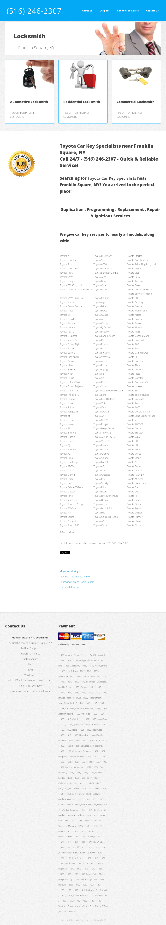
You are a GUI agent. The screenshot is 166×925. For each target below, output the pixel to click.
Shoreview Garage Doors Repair (77, 581)
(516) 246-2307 (34, 11)
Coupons (105, 10)
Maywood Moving (69, 571)
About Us (87, 10)
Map (26, 675)
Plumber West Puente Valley (75, 576)
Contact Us (152, 10)
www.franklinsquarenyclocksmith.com (30, 691)
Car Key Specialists (128, 10)
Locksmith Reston (69, 587)
